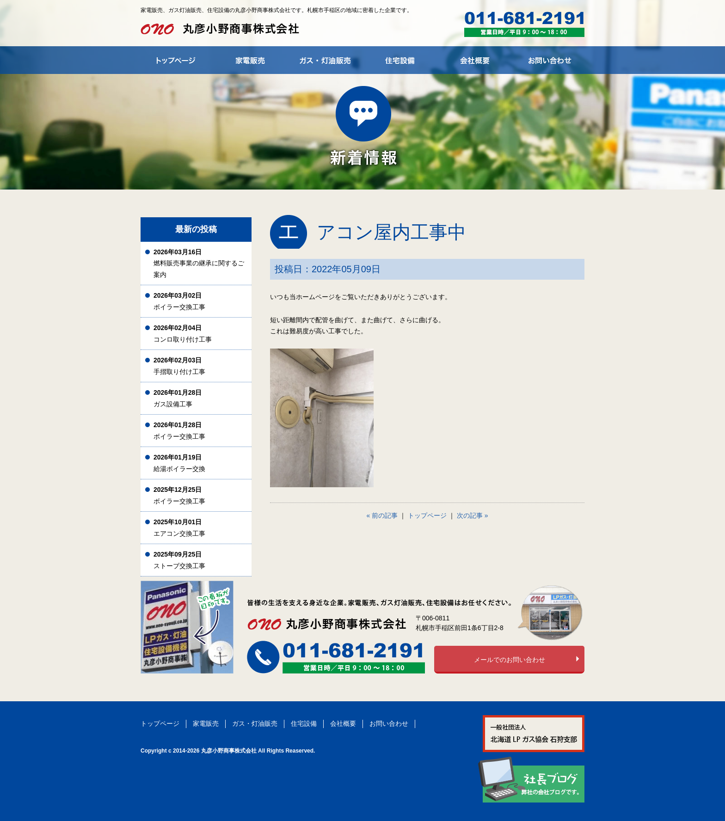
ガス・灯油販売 (254, 723)
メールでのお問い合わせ (509, 659)
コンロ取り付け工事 (183, 333)
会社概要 (343, 723)
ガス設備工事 (178, 398)
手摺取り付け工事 (179, 365)
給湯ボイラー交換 (179, 462)
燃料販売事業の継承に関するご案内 (199, 263)
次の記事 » (472, 515)
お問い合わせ (388, 723)
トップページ (427, 515)
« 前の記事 (382, 515)
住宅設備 (304, 723)
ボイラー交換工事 (179, 301)
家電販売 (206, 723)
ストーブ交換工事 (179, 560)
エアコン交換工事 (179, 527)
